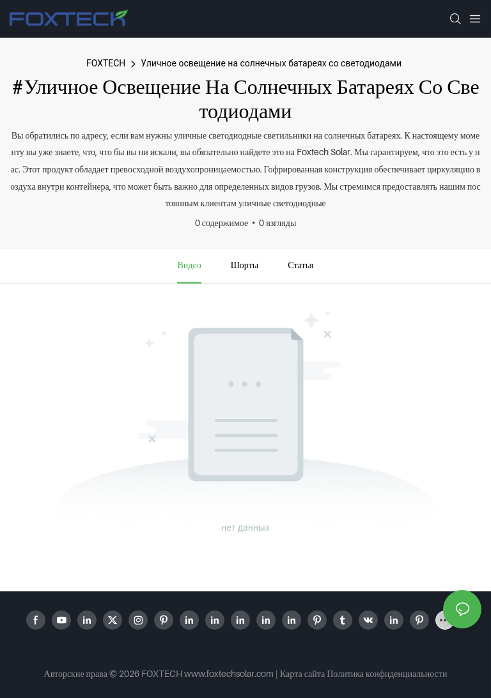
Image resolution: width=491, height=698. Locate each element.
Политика (345, 673)
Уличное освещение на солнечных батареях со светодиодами (271, 63)
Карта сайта (302, 673)
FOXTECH (105, 63)
